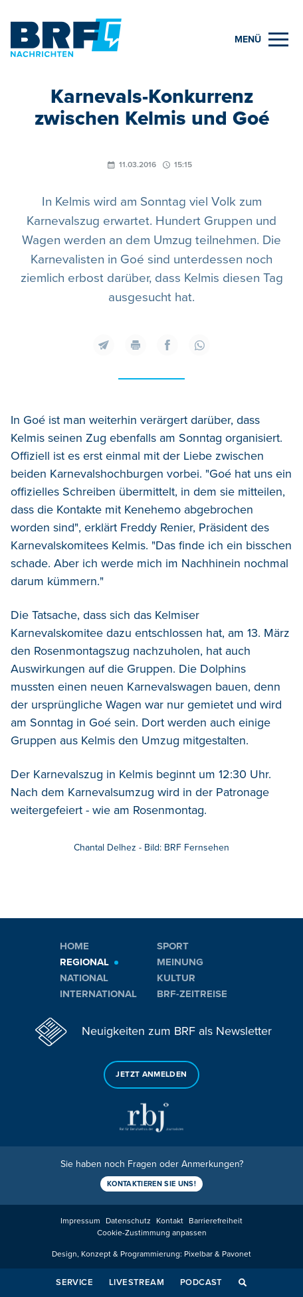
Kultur (176, 978)
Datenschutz (128, 1221)
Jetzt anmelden (151, 1074)
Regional (84, 962)
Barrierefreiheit (216, 1221)
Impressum (80, 1221)
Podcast (201, 1282)
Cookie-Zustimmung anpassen (152, 1233)
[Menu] (261, 39)
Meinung (180, 962)
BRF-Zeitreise (192, 994)
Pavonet (236, 1254)
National (84, 978)
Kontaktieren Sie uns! (151, 1184)
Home (74, 946)
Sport (173, 946)
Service (74, 1282)
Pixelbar (198, 1254)
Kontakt (169, 1221)
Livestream (136, 1282)
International (98, 994)
